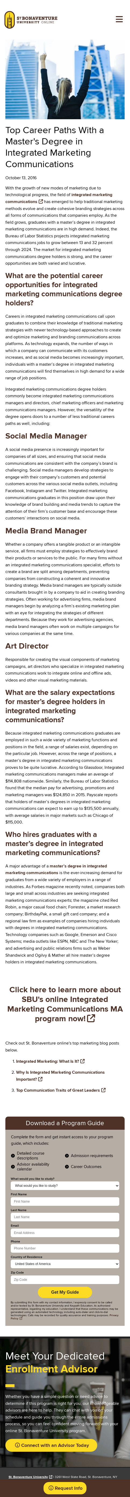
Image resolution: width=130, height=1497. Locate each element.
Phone (15, 1242)
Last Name (19, 1210)
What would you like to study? (32, 1179)
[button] (50, 1445)
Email (15, 1226)
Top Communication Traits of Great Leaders (58, 1090)
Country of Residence (26, 1257)
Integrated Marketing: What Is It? (47, 1061)
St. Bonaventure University (28, 1477)
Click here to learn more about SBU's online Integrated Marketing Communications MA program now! (65, 1004)
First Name (19, 1194)
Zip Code (17, 1273)
